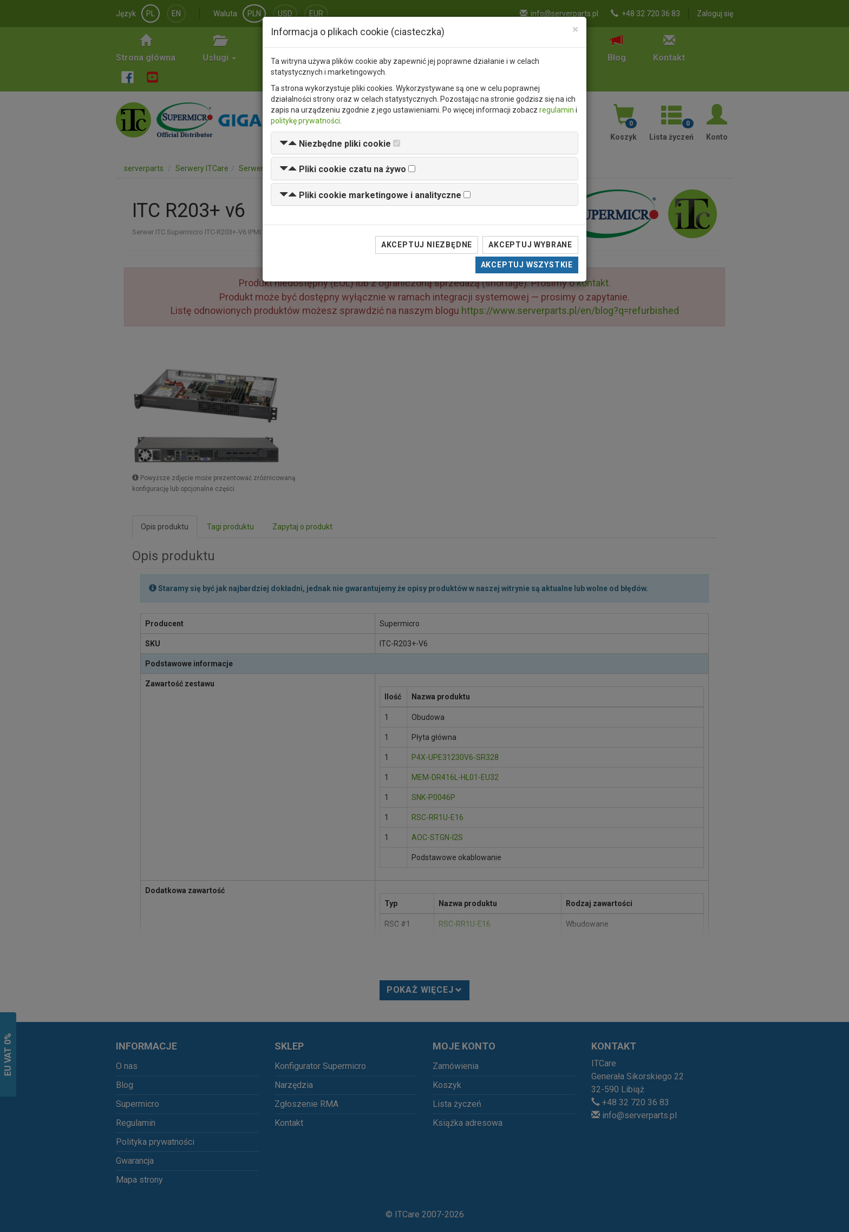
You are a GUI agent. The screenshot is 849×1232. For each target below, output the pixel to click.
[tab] (424, 143)
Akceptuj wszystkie (527, 264)
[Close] (575, 29)
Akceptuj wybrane (530, 244)
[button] (335, 144)
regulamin (556, 110)
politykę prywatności (305, 120)
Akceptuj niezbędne (426, 244)
